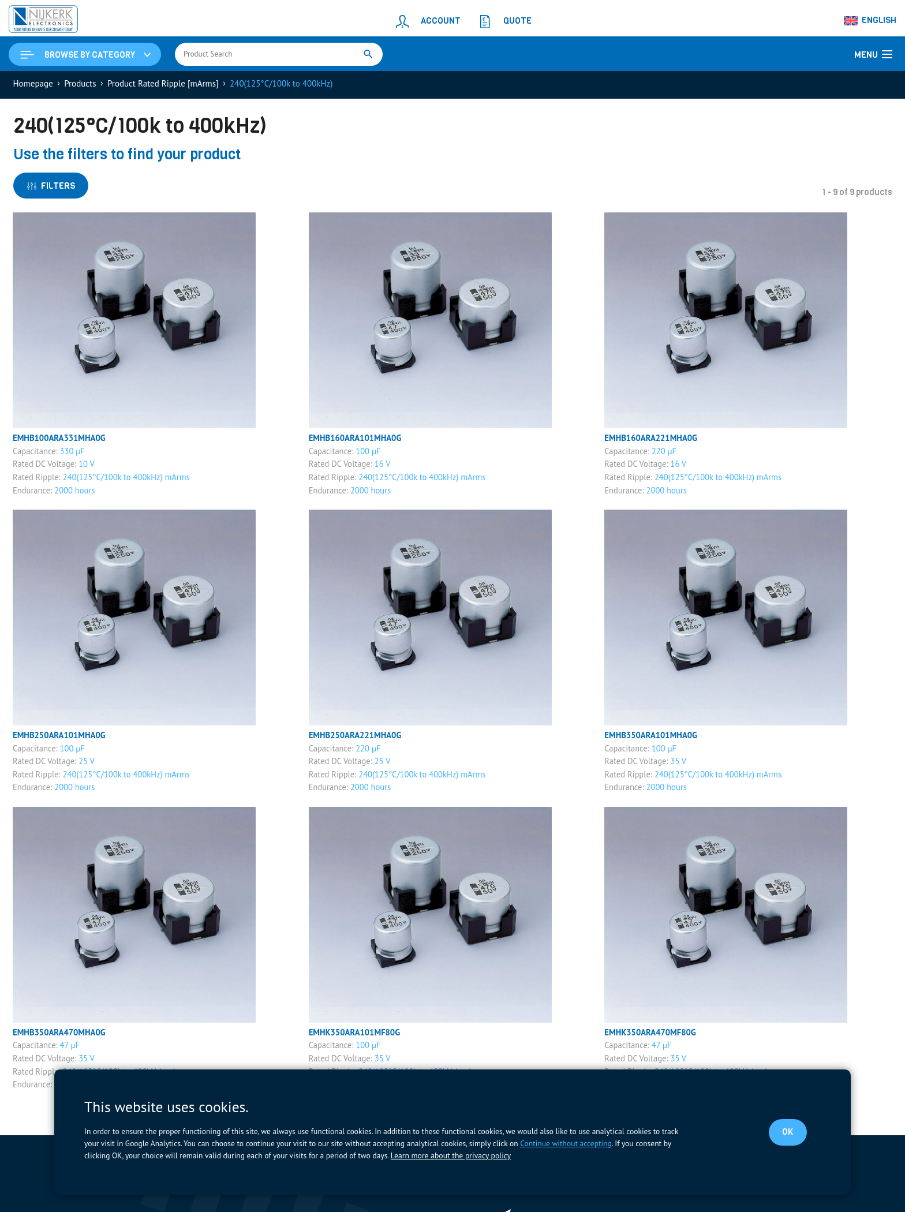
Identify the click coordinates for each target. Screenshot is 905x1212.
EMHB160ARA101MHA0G (356, 439)
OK (787, 1132)
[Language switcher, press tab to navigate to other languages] (870, 21)
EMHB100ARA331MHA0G (60, 439)
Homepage (33, 84)
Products (80, 84)
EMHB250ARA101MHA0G (60, 736)
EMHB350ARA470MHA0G (60, 1034)
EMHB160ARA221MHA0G (652, 439)
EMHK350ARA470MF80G (651, 1034)
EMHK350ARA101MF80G (355, 1034)
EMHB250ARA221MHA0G (356, 736)
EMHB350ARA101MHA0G (652, 736)
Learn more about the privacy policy (450, 1155)
